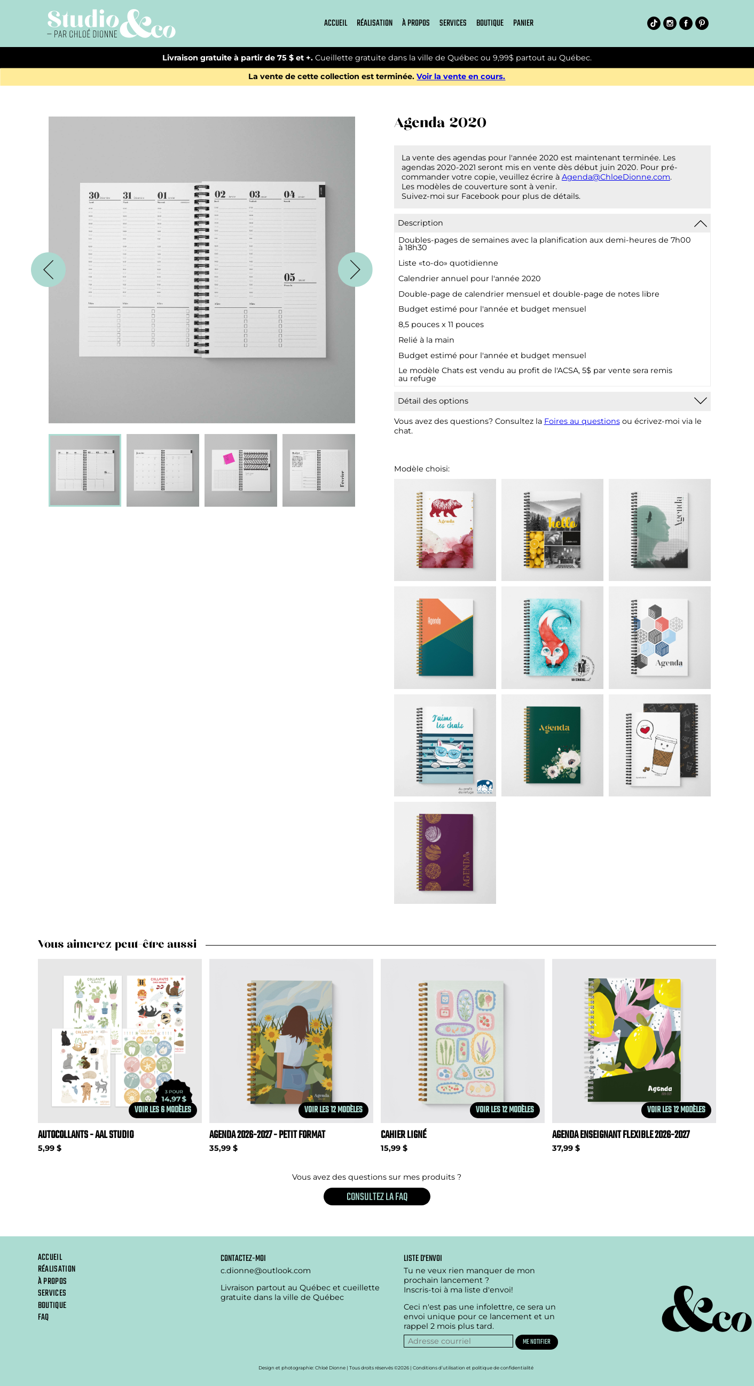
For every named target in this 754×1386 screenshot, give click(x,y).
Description (420, 223)
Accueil (335, 23)
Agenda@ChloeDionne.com (616, 177)
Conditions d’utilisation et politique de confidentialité (473, 1367)
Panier (523, 23)
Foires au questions (582, 421)
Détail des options (433, 401)
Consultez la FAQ (377, 1197)
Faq (43, 1318)
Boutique (490, 23)
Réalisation (374, 23)
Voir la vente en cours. (461, 77)
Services (453, 23)
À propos (416, 23)
